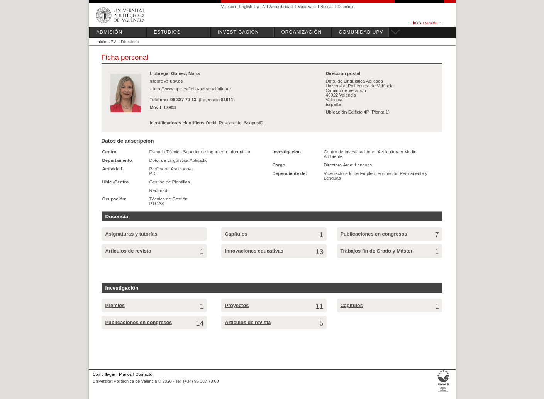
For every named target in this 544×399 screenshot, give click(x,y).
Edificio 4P (358, 112)
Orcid (211, 123)
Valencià (228, 7)
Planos (125, 374)
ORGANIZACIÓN (301, 32)
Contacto (144, 374)
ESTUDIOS (167, 32)
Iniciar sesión (425, 22)
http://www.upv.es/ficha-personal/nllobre (192, 89)
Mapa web (306, 7)
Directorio (346, 7)
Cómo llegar (104, 374)
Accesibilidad (281, 7)
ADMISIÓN (109, 32)
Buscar (326, 7)
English (246, 7)
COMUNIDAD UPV (361, 32)
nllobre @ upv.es (166, 81)
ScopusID (253, 123)
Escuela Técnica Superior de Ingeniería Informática (200, 151)
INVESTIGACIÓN (238, 32)
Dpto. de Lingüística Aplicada (178, 160)
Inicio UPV (106, 41)
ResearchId (230, 123)
